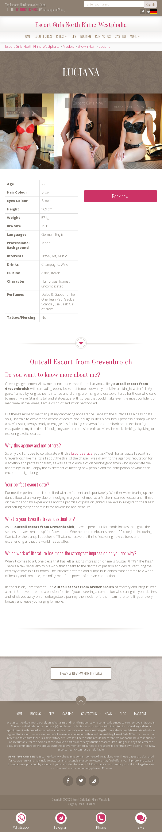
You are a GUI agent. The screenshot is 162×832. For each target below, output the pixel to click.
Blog (123, 714)
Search (150, 4)
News (108, 714)
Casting (120, 36)
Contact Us (103, 36)
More (134, 36)
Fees (73, 36)
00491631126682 (27, 9)
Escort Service (81, 453)
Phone (101, 821)
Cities (61, 36)
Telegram (61, 821)
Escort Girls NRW (86, 804)
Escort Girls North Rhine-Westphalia (81, 24)
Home (27, 36)
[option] (27, 131)
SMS (141, 821)
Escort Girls (43, 36)
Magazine (140, 714)
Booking (85, 36)
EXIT (103, 768)
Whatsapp (21, 821)
